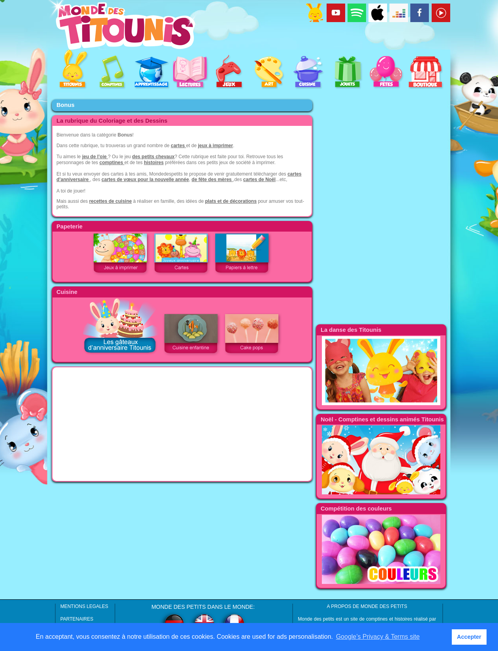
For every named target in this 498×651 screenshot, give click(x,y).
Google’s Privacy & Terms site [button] (378, 636)
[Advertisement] (182, 424)
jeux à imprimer (215, 145)
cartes (178, 145)
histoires (153, 162)
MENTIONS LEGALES (84, 606)
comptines (112, 162)
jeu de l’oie (95, 156)
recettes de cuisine (110, 201)
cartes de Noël (259, 179)
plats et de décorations (231, 201)
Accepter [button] (469, 637)
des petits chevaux (153, 156)
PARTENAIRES (77, 619)
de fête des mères (212, 179)
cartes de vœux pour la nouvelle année (145, 179)
